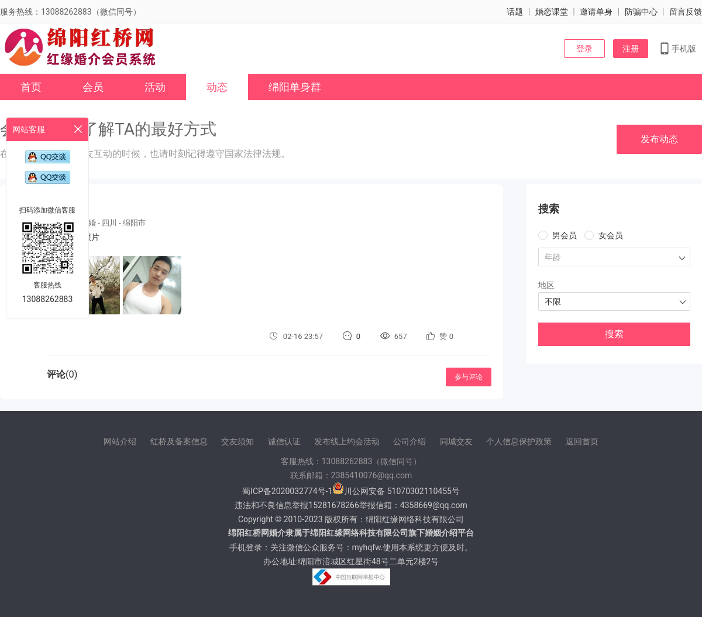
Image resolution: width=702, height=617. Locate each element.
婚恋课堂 (551, 11)
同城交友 (456, 441)
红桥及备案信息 (179, 441)
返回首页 (582, 441)
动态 (217, 87)
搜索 (614, 334)
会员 (93, 87)
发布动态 (659, 139)
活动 (155, 87)
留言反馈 (685, 11)
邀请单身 (596, 11)
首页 (31, 87)
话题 (515, 11)
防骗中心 (641, 11)
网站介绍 (120, 441)
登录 (584, 48)
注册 (630, 48)
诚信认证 (284, 441)
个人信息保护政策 (519, 441)
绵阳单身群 (295, 87)
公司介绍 (409, 441)
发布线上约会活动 (347, 441)
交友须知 (237, 441)
